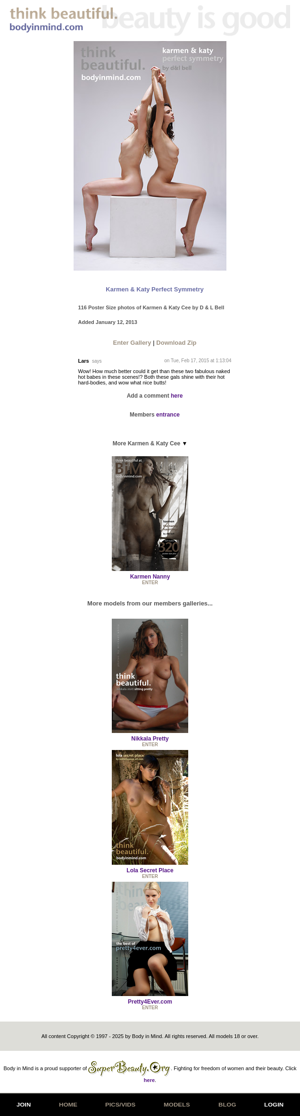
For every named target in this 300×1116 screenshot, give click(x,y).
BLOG (227, 1104)
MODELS (177, 1104)
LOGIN (273, 1104)
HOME (68, 1104)
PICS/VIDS (120, 1104)
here (177, 395)
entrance (168, 414)
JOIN (24, 1104)
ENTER (150, 582)
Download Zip (176, 342)
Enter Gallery (132, 342)
